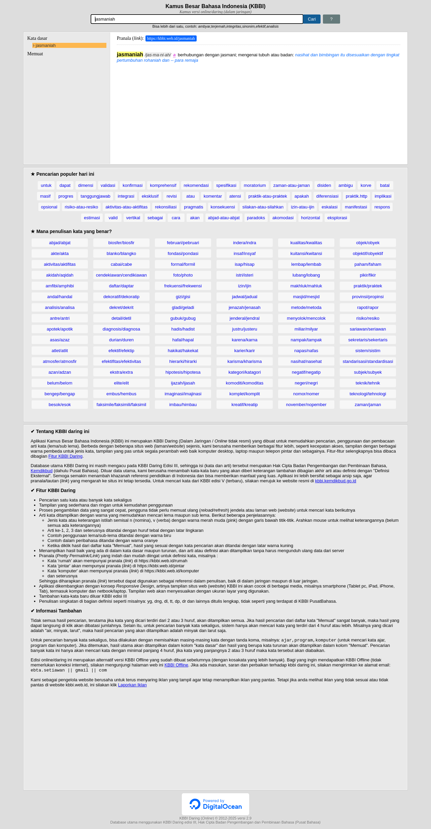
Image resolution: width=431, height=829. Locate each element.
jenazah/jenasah (245, 307)
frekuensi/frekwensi (183, 285)
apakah (302, 196)
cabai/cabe (121, 264)
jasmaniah (46, 45)
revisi (172, 196)
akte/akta (60, 253)
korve (366, 185)
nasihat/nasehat (306, 361)
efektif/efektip (121, 350)
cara (176, 217)
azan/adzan (59, 372)
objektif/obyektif (368, 253)
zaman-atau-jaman (291, 185)
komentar (213, 196)
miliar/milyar (306, 329)
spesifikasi (226, 185)
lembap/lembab (306, 264)
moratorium (255, 185)
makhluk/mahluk (306, 285)
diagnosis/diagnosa (121, 329)
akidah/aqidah (59, 275)
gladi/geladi (183, 307)
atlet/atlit (60, 350)
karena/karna (245, 339)
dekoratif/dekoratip (121, 296)
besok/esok (60, 404)
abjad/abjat (60, 242)
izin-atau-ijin (302, 206)
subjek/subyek (368, 372)
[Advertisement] (258, 110)
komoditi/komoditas (244, 382)
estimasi (92, 217)
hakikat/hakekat (183, 350)
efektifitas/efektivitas (121, 361)
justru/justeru (244, 329)
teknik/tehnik (368, 382)
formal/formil (183, 264)
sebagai (155, 217)
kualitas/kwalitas (306, 242)
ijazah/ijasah (183, 382)
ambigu (345, 185)
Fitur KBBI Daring (65, 456)
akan (194, 217)
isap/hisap (245, 264)
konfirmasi (132, 185)
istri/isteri (244, 275)
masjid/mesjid (306, 296)
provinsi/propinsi (368, 296)
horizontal (310, 217)
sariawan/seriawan (368, 329)
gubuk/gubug (183, 318)
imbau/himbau (183, 404)
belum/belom (59, 382)
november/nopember (306, 404)
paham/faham (368, 264)
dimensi (85, 185)
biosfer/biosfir (121, 242)
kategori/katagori (244, 372)
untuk (46, 185)
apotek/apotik (60, 329)
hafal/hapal (183, 339)
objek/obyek (367, 242)
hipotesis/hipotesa (182, 372)
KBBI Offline (176, 665)
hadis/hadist (183, 329)
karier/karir (244, 350)
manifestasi (356, 206)
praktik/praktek (368, 285)
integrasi (126, 196)
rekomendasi (196, 185)
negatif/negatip (306, 372)
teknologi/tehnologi (368, 393)
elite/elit (121, 382)
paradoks (256, 217)
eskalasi (329, 206)
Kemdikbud (42, 470)
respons (382, 206)
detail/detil (121, 318)
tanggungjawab (95, 196)
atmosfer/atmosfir (59, 361)
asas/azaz (60, 339)
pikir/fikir (368, 275)
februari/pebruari (183, 242)
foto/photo (183, 275)
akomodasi (283, 217)
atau (190, 196)
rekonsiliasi (165, 206)
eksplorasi (337, 217)
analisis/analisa (59, 307)
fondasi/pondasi (183, 253)
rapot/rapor (368, 307)
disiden (324, 185)
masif (45, 196)
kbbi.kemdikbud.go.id (335, 480)
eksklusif (150, 196)
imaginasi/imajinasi (183, 393)
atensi (235, 196)
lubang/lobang (306, 275)
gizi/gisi (183, 296)
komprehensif (163, 185)
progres (66, 196)
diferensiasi (327, 196)
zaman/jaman (368, 404)
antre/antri (60, 318)
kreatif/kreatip (244, 404)
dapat (65, 185)
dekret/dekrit (121, 307)
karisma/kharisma (245, 361)
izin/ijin (244, 285)
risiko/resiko (367, 318)
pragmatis (193, 206)
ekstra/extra (121, 372)
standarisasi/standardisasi (368, 361)
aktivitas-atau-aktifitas (126, 206)
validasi (108, 185)
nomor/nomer (306, 393)
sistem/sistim (367, 350)
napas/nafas (306, 350)
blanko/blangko (121, 253)
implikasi (383, 196)
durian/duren (121, 339)
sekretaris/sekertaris (367, 339)
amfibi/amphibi (60, 285)
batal (385, 185)
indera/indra (244, 242)
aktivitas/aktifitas (60, 264)
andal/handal (59, 296)
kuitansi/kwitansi (306, 253)
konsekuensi (223, 206)
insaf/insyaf (245, 253)
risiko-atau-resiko (81, 206)
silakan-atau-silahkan (263, 206)
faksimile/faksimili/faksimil (121, 404)
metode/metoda (306, 307)
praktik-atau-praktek (267, 196)
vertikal (133, 217)
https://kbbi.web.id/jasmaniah (171, 38)
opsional (49, 206)
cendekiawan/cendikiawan (121, 275)
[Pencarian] (197, 19)
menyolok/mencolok (306, 318)
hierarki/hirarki (183, 361)
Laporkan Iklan (132, 686)
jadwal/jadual (244, 296)
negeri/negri (306, 382)
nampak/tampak (306, 339)
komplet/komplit (244, 393)
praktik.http (356, 196)
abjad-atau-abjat (224, 217)
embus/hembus (121, 393)
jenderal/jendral (245, 318)
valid (113, 217)
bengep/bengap (59, 393)
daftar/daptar (121, 285)
